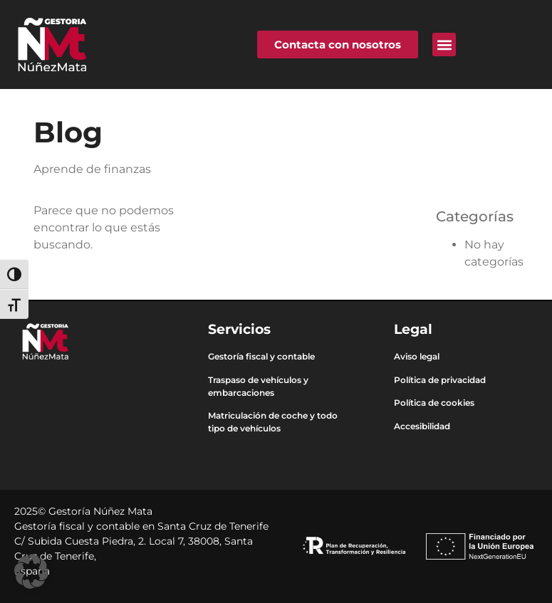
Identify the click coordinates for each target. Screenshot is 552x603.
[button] (444, 44)
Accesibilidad (422, 426)
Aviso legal (416, 356)
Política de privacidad (440, 379)
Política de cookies (434, 402)
